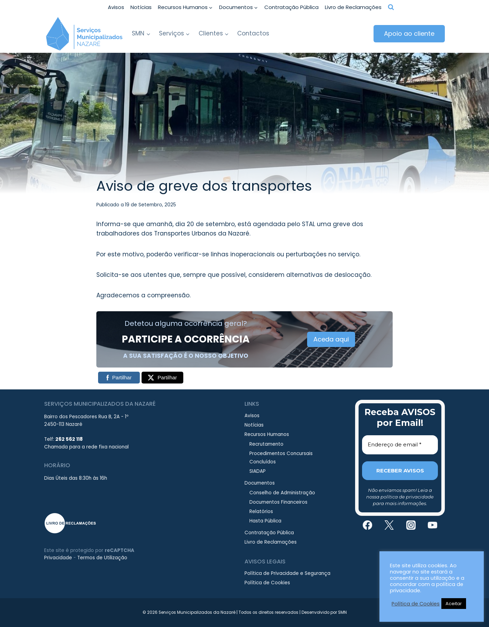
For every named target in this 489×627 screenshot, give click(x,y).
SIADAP (257, 471)
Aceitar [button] (454, 603)
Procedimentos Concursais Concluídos (281, 457)
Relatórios (261, 511)
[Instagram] (410, 525)
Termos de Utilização (102, 557)
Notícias (141, 7)
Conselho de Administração (282, 492)
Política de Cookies (267, 582)
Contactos (253, 33)
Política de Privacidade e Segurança (287, 573)
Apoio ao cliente (409, 33)
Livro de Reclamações (353, 7)
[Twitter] (389, 525)
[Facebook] (367, 525)
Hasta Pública (265, 521)
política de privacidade (407, 497)
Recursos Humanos (266, 434)
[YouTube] (432, 525)
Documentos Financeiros (278, 502)
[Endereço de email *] (400, 444)
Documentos (259, 483)
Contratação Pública (291, 7)
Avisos (116, 7)
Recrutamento (266, 444)
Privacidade (58, 557)
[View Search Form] (391, 7)
